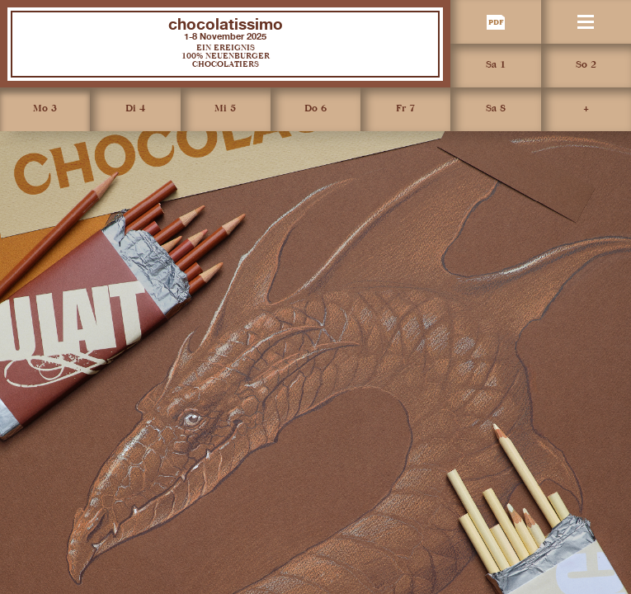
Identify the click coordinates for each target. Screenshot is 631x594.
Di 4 (135, 109)
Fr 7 (405, 109)
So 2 (586, 65)
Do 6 (315, 109)
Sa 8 (496, 109)
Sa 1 (496, 65)
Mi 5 (225, 109)
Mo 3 (45, 109)
